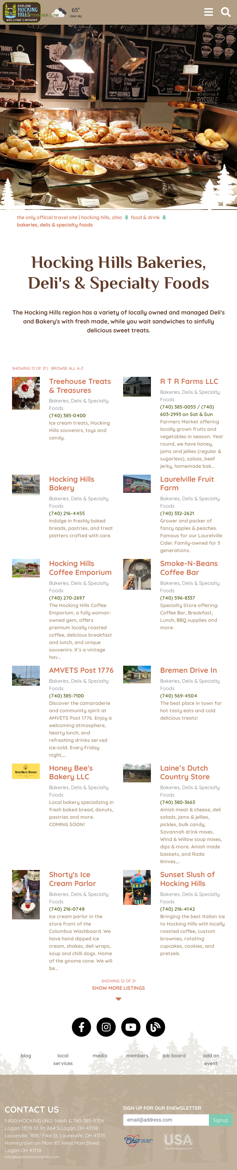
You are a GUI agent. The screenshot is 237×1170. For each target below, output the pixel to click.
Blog (26, 1055)
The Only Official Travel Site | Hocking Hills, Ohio (69, 217)
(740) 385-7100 (66, 696)
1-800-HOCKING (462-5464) (36, 1121)
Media (100, 1055)
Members (137, 1055)
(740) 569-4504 (178, 696)
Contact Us (32, 1109)
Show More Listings (118, 989)
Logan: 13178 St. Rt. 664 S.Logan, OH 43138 (51, 1128)
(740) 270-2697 (67, 598)
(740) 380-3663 (177, 802)
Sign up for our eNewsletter (162, 1108)
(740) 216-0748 (67, 909)
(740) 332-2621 (177, 513)
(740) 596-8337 (177, 598)
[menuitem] (21, 12)
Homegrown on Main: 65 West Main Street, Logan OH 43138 (52, 1146)
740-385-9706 (88, 1121)
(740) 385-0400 (67, 415)
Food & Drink (145, 217)
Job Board (174, 1055)
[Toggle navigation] (208, 12)
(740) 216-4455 (67, 513)
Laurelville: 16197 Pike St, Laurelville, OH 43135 (55, 1135)
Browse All (67, 368)
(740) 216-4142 (177, 909)
